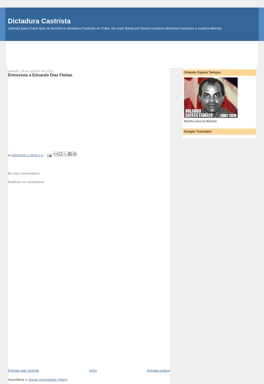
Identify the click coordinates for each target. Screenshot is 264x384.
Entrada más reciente (23, 370)
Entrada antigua (158, 370)
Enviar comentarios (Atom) (48, 379)
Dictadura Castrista (39, 21)
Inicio (93, 370)
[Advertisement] (132, 52)
